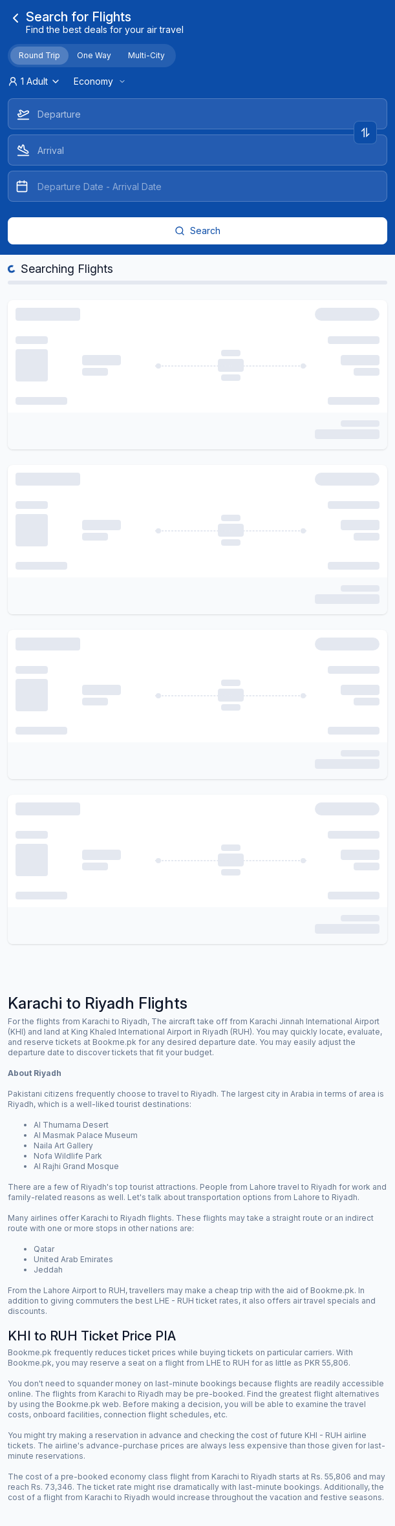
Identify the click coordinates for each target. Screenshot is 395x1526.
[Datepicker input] (197, 186)
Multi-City (146, 55)
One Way (94, 55)
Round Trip (39, 55)
